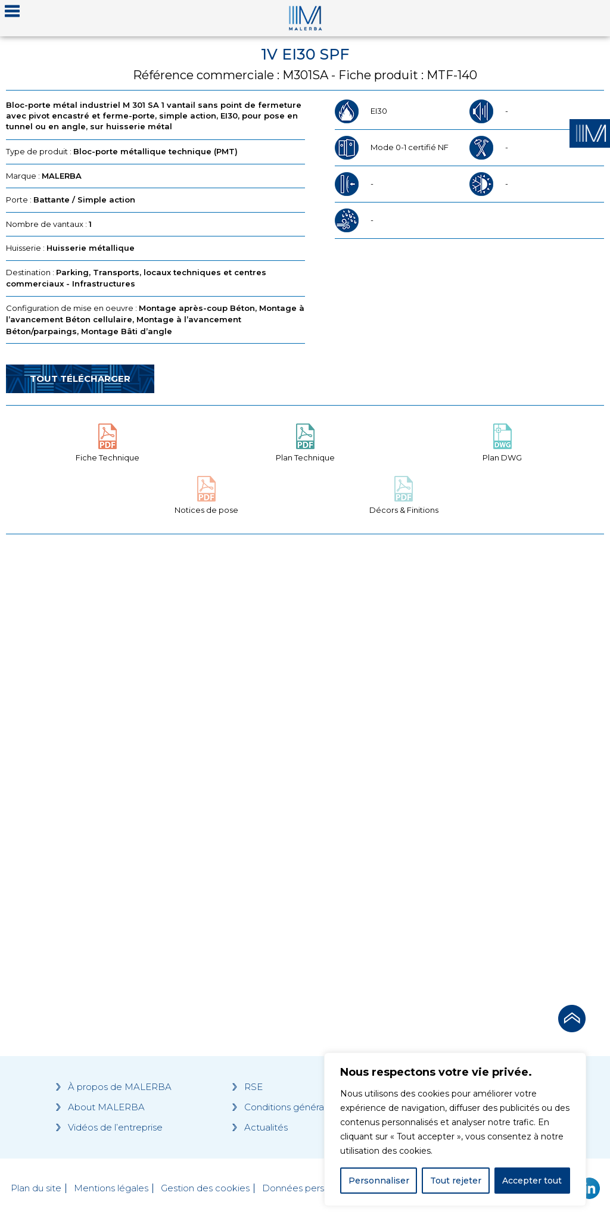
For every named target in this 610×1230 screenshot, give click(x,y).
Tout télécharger (80, 378)
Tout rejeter (455, 1180)
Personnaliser (378, 1180)
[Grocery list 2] (457, 766)
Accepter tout (532, 1180)
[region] (455, 1129)
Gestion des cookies (205, 1188)
